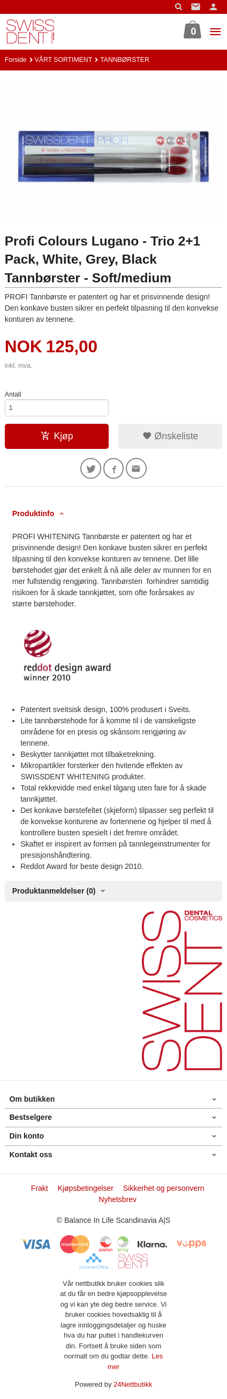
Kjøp (57, 436)
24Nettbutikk (132, 1384)
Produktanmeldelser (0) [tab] (54, 891)
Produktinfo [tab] (33, 513)
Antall (13, 394)
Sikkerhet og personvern (164, 1188)
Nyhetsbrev (118, 1199)
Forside (16, 60)
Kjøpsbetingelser (85, 1188)
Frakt (39, 1188)
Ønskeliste (170, 436)
